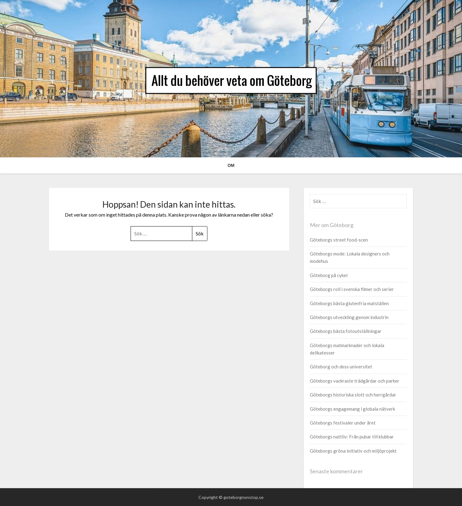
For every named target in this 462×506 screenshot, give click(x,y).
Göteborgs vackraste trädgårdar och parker (354, 381)
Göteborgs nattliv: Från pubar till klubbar (352, 436)
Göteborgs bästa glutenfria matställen (349, 303)
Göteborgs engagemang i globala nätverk (352, 409)
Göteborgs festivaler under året (343, 422)
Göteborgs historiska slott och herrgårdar (353, 394)
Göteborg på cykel (329, 275)
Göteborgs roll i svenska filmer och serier (352, 289)
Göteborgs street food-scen (339, 240)
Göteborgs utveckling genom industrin (349, 317)
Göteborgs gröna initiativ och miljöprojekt (353, 451)
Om (231, 165)
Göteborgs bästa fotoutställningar (345, 331)
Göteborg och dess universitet (341, 366)
